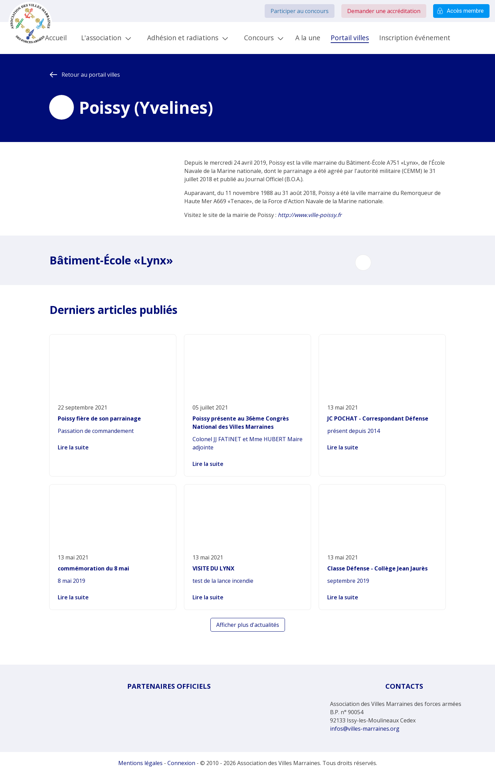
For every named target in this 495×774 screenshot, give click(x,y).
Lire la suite (73, 447)
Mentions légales (140, 763)
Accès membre (461, 11)
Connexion (181, 763)
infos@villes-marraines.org (364, 728)
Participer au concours (300, 11)
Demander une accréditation (383, 11)
